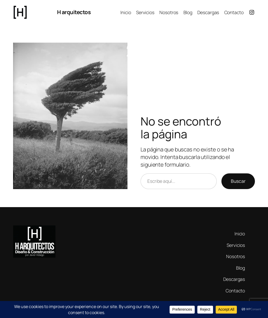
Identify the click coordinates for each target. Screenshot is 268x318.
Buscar (238, 181)
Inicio (125, 12)
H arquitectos (74, 12)
